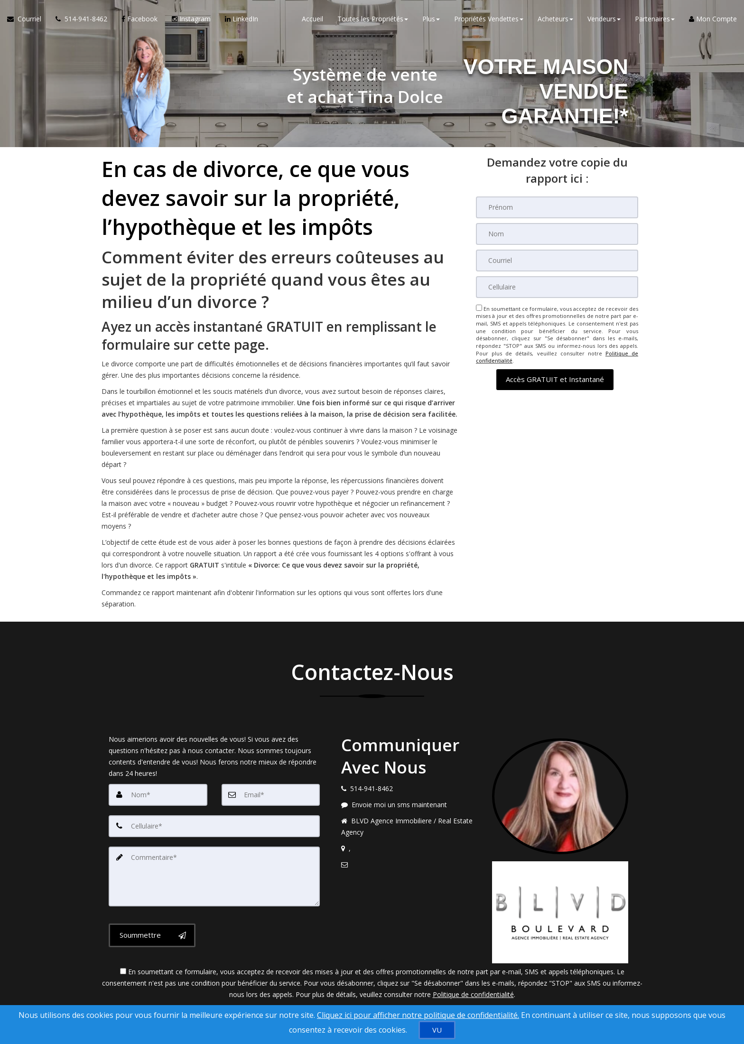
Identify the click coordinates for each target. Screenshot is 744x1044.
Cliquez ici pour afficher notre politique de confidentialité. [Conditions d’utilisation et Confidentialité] (418, 1015)
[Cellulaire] (557, 287)
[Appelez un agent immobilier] (81, 19)
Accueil (312, 18)
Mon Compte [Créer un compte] (713, 18)
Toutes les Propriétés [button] (372, 18)
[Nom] (557, 234)
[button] (555, 379)
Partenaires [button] (655, 18)
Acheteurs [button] (555, 18)
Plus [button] (431, 18)
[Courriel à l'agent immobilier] (27, 19)
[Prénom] (557, 207)
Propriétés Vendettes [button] (488, 18)
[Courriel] (557, 260)
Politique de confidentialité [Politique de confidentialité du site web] (473, 994)
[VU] (437, 1030)
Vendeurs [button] (604, 18)
